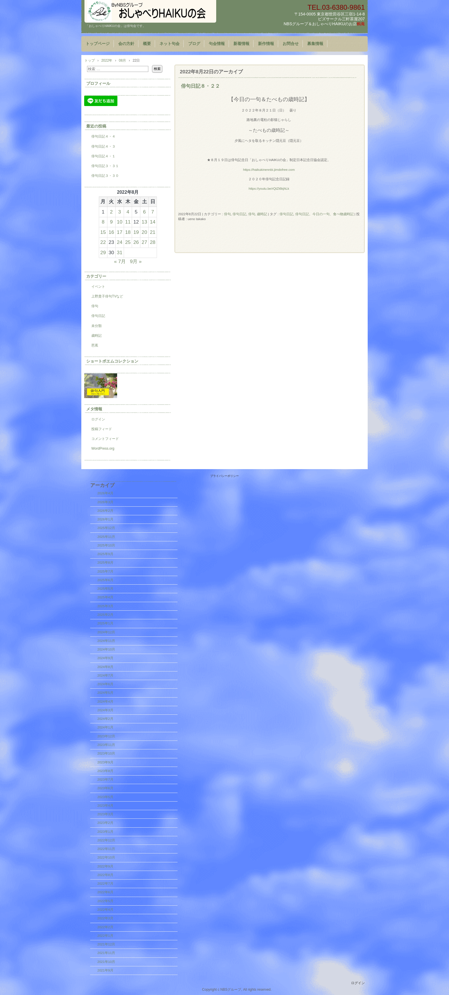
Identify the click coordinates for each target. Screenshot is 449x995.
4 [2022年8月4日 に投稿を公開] (128, 212)
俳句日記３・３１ (105, 166)
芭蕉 (94, 345)
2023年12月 (106, 736)
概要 (147, 44)
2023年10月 (106, 753)
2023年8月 (105, 771)
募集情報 (315, 44)
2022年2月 (105, 927)
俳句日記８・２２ (200, 86)
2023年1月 (105, 831)
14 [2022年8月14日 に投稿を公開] (152, 222)
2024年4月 (105, 701)
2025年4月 (105, 597)
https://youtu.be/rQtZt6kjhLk (269, 188)
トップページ (98, 44)
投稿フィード (101, 429)
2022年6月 (105, 892)
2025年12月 (106, 528)
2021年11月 (106, 953)
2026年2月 (105, 510)
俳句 (227, 214)
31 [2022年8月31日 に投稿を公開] (119, 252)
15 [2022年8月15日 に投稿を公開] (103, 232)
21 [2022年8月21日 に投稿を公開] (152, 232)
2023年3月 (105, 814)
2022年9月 (105, 866)
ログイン (98, 419)
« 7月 (120, 261)
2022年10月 (106, 857)
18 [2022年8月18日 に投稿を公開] (128, 232)
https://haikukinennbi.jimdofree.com (269, 169)
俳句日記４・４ (103, 136)
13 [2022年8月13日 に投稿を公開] (144, 222)
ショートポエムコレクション (112, 361)
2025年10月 (106, 545)
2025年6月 (105, 580)
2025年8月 (105, 562)
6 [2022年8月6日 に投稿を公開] (144, 212)
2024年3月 (105, 710)
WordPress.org (102, 448)
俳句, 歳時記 (257, 214)
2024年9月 (105, 658)
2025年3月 (105, 606)
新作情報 (266, 44)
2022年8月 (105, 875)
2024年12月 (106, 632)
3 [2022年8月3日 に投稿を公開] (119, 212)
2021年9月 (105, 970)
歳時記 (96, 336)
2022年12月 (106, 840)
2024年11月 (106, 641)
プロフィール (98, 83)
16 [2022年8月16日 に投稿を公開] (111, 232)
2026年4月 (105, 493)
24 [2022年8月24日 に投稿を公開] (119, 242)
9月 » (136, 261)
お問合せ (291, 44)
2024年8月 (105, 667)
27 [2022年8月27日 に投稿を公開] (144, 242)
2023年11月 (106, 745)
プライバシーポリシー (224, 475)
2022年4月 (105, 909)
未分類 (96, 326)
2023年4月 (105, 805)
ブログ (194, 44)
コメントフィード (105, 439)
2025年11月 (106, 536)
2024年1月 (105, 727)
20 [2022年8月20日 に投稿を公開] (144, 232)
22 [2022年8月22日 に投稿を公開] (103, 242)
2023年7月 (105, 779)
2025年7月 (105, 571)
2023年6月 (105, 788)
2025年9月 (105, 554)
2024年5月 (105, 692)
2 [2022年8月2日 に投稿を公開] (111, 212)
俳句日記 (239, 214)
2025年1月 (105, 623)
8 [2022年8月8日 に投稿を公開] (103, 222)
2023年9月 (105, 762)
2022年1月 (105, 935)
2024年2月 (105, 718)
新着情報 (241, 44)
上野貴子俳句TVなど (107, 296)
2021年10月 (106, 961)
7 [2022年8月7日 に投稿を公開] (152, 212)
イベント (98, 287)
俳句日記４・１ (103, 156)
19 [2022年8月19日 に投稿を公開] (136, 232)
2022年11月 (106, 849)
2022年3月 (105, 918)
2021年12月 (106, 944)
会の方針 (126, 44)
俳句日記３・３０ (105, 176)
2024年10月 (106, 649)
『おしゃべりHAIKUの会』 (150, 11)
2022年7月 (105, 883)
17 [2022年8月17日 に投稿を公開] (119, 232)
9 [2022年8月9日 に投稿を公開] (111, 222)
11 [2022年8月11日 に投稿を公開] (128, 222)
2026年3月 (105, 502)
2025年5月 (105, 588)
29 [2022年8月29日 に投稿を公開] (103, 252)
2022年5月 (105, 901)
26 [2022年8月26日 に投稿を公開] (136, 242)
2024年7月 (105, 675)
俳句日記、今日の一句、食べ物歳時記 (324, 214)
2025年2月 (105, 614)
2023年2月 (105, 822)
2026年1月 (105, 519)
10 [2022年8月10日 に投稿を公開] (119, 222)
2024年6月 (105, 684)
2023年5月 (105, 797)
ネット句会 (169, 44)
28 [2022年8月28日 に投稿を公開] (152, 242)
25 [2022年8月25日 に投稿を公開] (128, 242)
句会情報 (217, 44)
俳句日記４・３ (103, 146)
